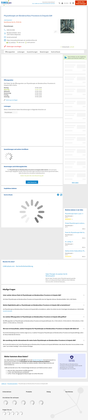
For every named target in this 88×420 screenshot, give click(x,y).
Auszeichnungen (32, 52)
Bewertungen (44, 52)
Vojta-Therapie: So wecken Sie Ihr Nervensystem (56, 275)
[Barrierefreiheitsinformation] (71, 3)
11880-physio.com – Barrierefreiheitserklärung (18, 266)
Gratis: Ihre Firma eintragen (81, 3)
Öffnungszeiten (10, 52)
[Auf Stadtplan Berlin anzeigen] (61, 194)
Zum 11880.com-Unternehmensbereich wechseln (43, 3)
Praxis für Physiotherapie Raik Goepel (75, 232)
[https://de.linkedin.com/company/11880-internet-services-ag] (17, 413)
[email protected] (7, 311)
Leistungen (21, 52)
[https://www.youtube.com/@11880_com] (21, 413)
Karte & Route (55, 52)
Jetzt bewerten (32, 182)
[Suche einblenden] (60, 3)
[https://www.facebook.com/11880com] (4, 413)
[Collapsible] (84, 295)
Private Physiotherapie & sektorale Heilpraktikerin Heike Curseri (75, 223)
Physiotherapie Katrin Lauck (73, 214)
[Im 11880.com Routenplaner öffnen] (58, 194)
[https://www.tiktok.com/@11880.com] (12, 413)
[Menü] (73, 3)
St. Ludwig (68, 242)
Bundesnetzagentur (38, 360)
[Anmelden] (65, 3)
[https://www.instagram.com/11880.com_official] (8, 413)
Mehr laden (75, 182)
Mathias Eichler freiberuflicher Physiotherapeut (75, 251)
